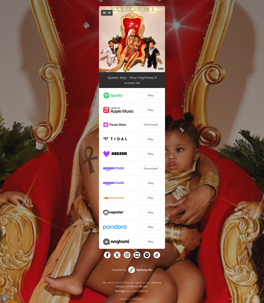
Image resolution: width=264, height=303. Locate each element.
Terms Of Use (139, 286)
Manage (120, 290)
